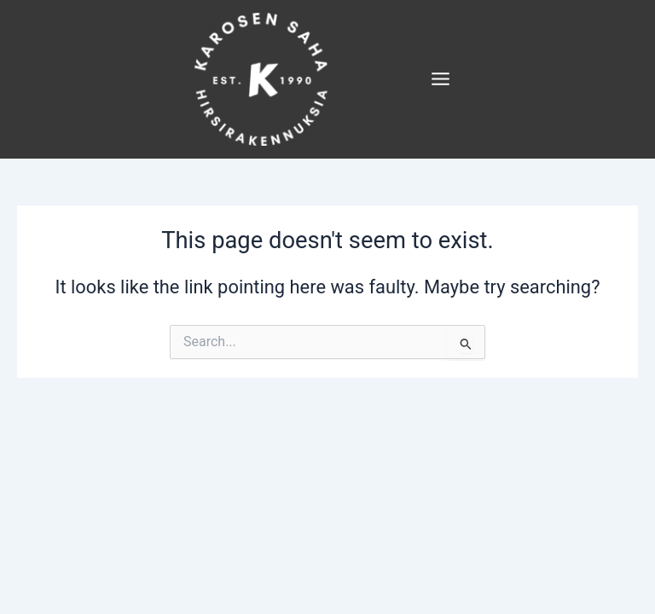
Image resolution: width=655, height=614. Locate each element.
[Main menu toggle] (442, 81)
